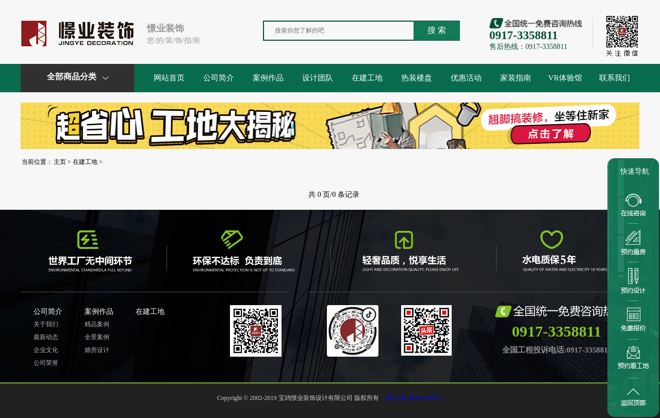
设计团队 (317, 78)
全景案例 (97, 337)
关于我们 (46, 324)
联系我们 (614, 78)
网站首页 (169, 78)
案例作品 (268, 78)
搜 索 (436, 30)
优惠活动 (466, 78)
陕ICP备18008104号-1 (414, 398)
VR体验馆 (565, 78)
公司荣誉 (46, 362)
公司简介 (218, 78)
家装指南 (515, 78)
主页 (60, 161)
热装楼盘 (416, 78)
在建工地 (367, 78)
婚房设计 (97, 350)
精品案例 (97, 324)
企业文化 (46, 350)
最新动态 (46, 337)
